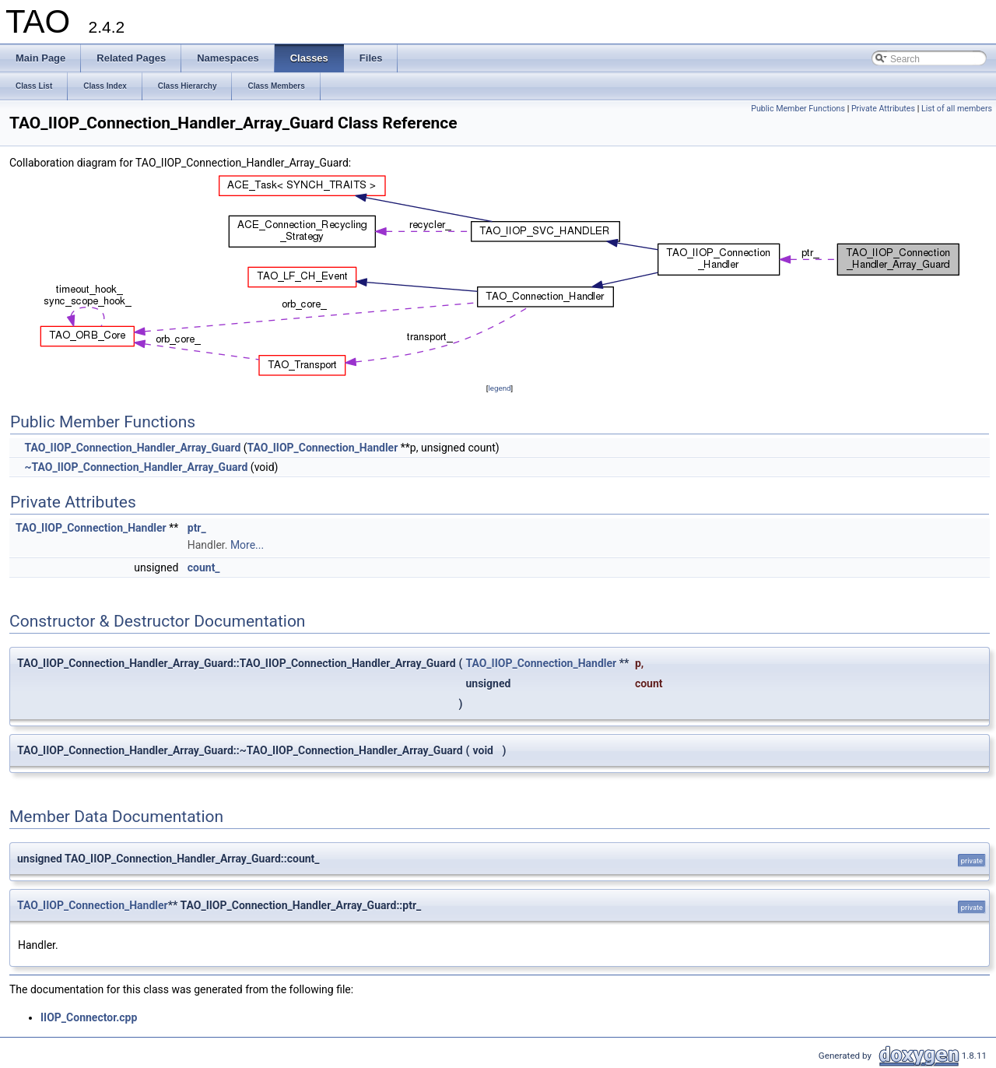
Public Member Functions (798, 109)
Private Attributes (883, 109)
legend (499, 388)
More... (247, 545)
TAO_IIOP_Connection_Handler (322, 447)
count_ (204, 567)
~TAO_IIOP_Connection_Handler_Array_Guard (135, 467)
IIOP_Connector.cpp (88, 1017)
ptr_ (197, 528)
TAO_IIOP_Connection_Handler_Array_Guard (132, 447)
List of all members (956, 109)
